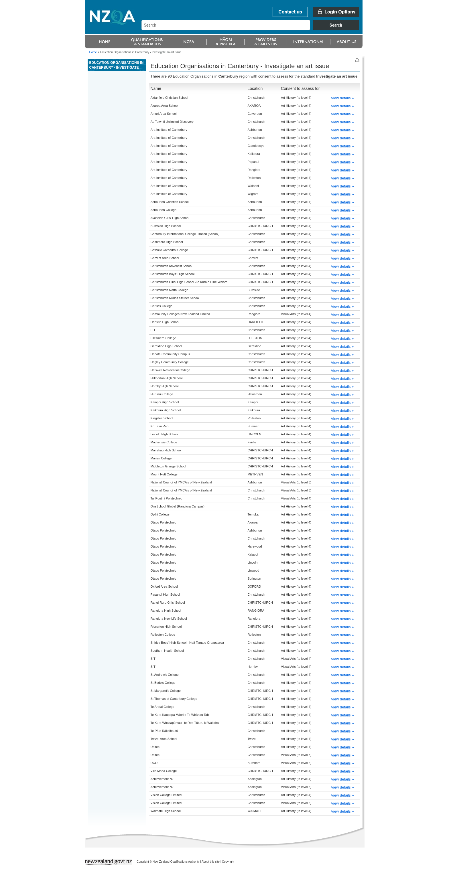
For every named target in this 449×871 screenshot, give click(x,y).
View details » (342, 98)
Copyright (228, 861)
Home (93, 52)
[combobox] (253, 28)
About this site (211, 861)
